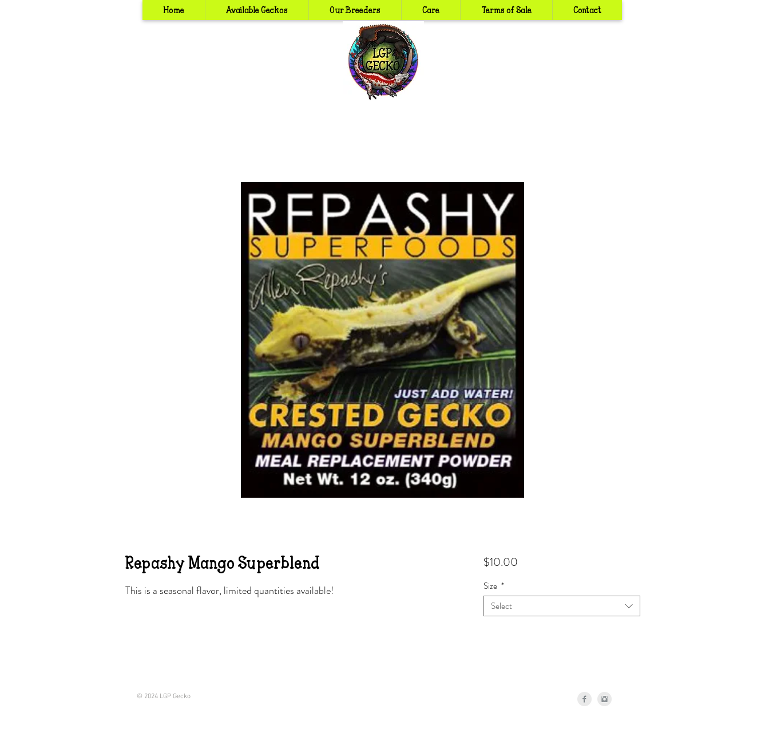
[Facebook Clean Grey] (584, 699)
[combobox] (561, 606)
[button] (354, 10)
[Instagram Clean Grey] (604, 699)
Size (493, 586)
